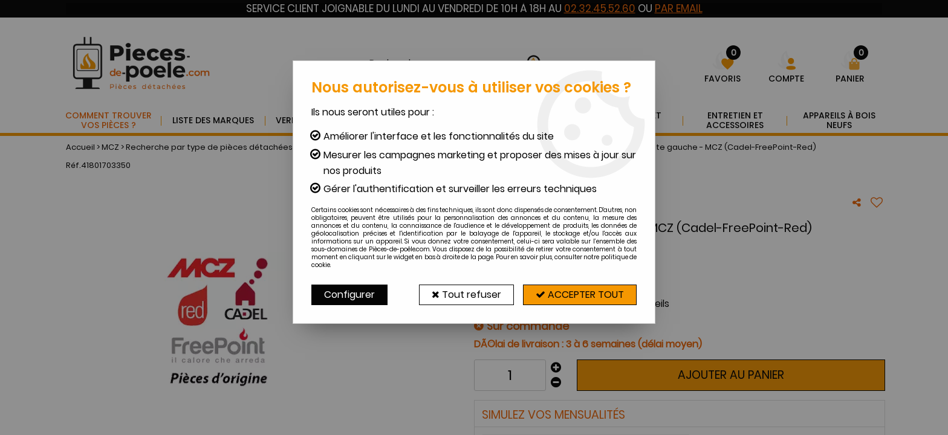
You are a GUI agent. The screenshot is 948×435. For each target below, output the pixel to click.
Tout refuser (466, 294)
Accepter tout (580, 294)
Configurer (349, 294)
